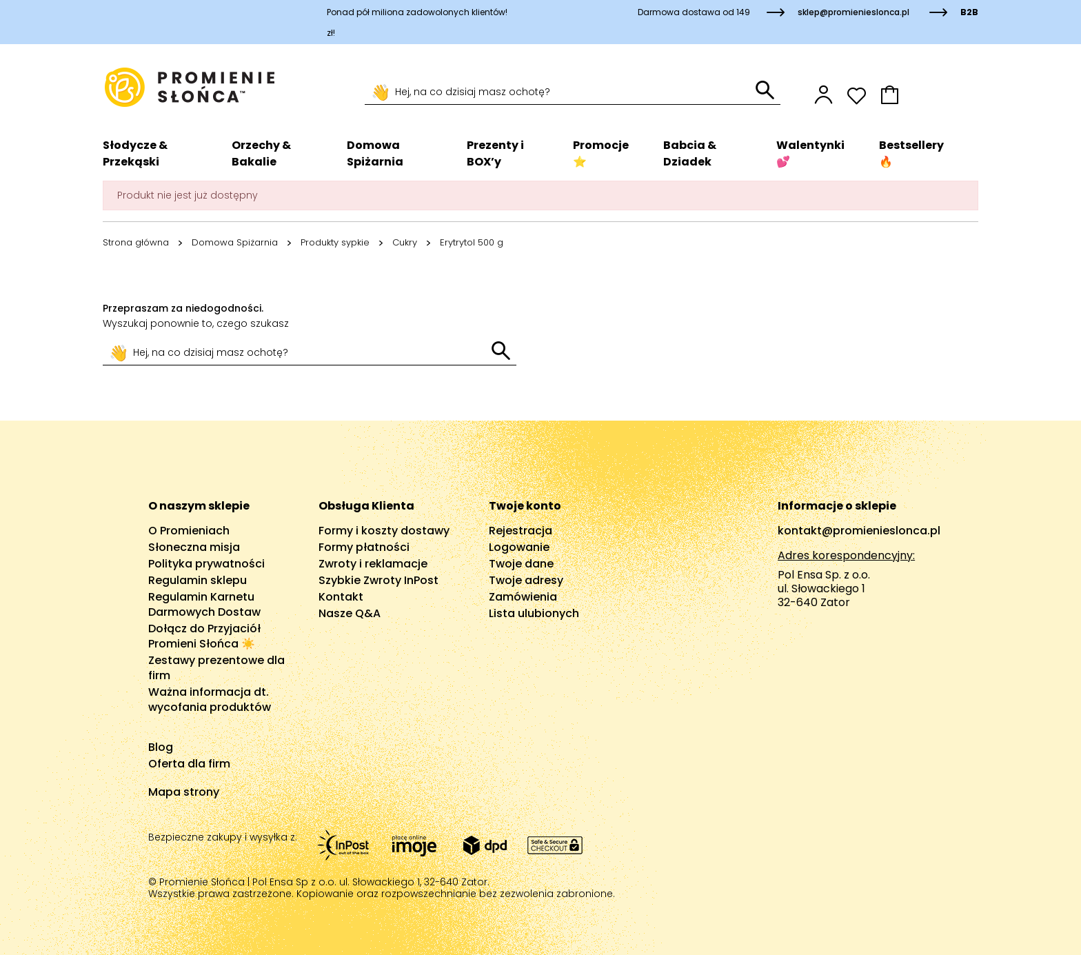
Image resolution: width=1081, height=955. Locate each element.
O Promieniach (189, 531)
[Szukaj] (560, 92)
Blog (160, 747)
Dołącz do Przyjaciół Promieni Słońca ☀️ (204, 636)
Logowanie (519, 547)
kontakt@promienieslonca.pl (859, 531)
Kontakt (341, 597)
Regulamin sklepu (197, 580)
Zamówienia (523, 597)
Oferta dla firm (189, 764)
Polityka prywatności (206, 564)
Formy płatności (364, 547)
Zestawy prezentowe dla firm (216, 667)
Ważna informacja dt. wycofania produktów (209, 699)
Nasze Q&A (350, 613)
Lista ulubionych (534, 613)
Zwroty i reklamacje (373, 564)
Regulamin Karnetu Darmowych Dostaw (204, 604)
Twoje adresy (526, 580)
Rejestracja (520, 531)
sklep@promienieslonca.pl (853, 12)
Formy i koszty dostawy (384, 531)
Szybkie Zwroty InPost (378, 580)
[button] (929, 95)
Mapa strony (183, 792)
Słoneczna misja (194, 547)
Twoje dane (521, 564)
